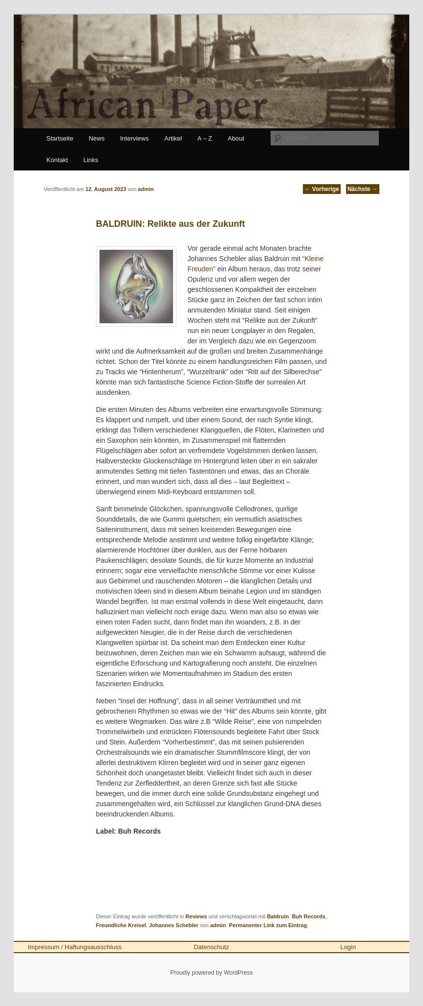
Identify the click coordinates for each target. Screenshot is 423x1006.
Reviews (196, 916)
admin (218, 925)
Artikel (173, 138)
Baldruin (278, 916)
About (235, 138)
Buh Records (308, 916)
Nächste (363, 189)
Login (348, 947)
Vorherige (321, 189)
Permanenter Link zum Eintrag (268, 925)
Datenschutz (211, 947)
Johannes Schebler (174, 925)
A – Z (205, 138)
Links (90, 160)
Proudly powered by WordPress (211, 972)
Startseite (60, 138)
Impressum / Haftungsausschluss (75, 947)
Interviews (134, 138)
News (97, 138)
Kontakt (57, 160)
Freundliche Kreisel (121, 925)
